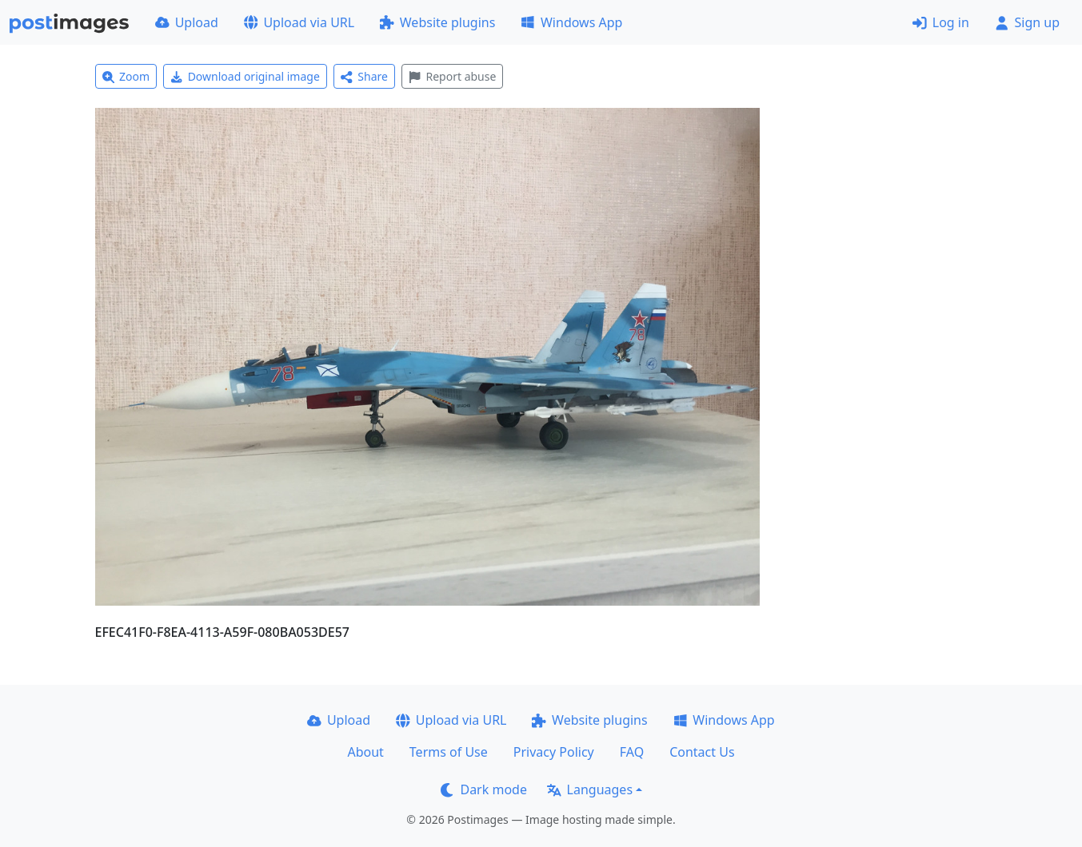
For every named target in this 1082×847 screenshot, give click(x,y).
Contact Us (701, 752)
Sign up (1027, 22)
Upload (186, 22)
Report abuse (452, 76)
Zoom (126, 76)
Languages (590, 789)
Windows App (571, 22)
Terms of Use (448, 752)
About (365, 752)
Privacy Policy (553, 752)
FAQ (632, 752)
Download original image (245, 76)
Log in (940, 22)
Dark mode (484, 789)
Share (364, 76)
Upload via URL (299, 22)
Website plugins (437, 22)
